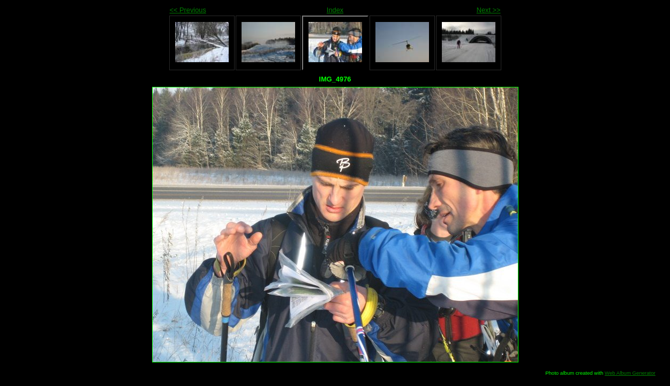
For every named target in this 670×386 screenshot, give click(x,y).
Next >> (489, 10)
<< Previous (188, 10)
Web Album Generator (630, 373)
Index (335, 10)
